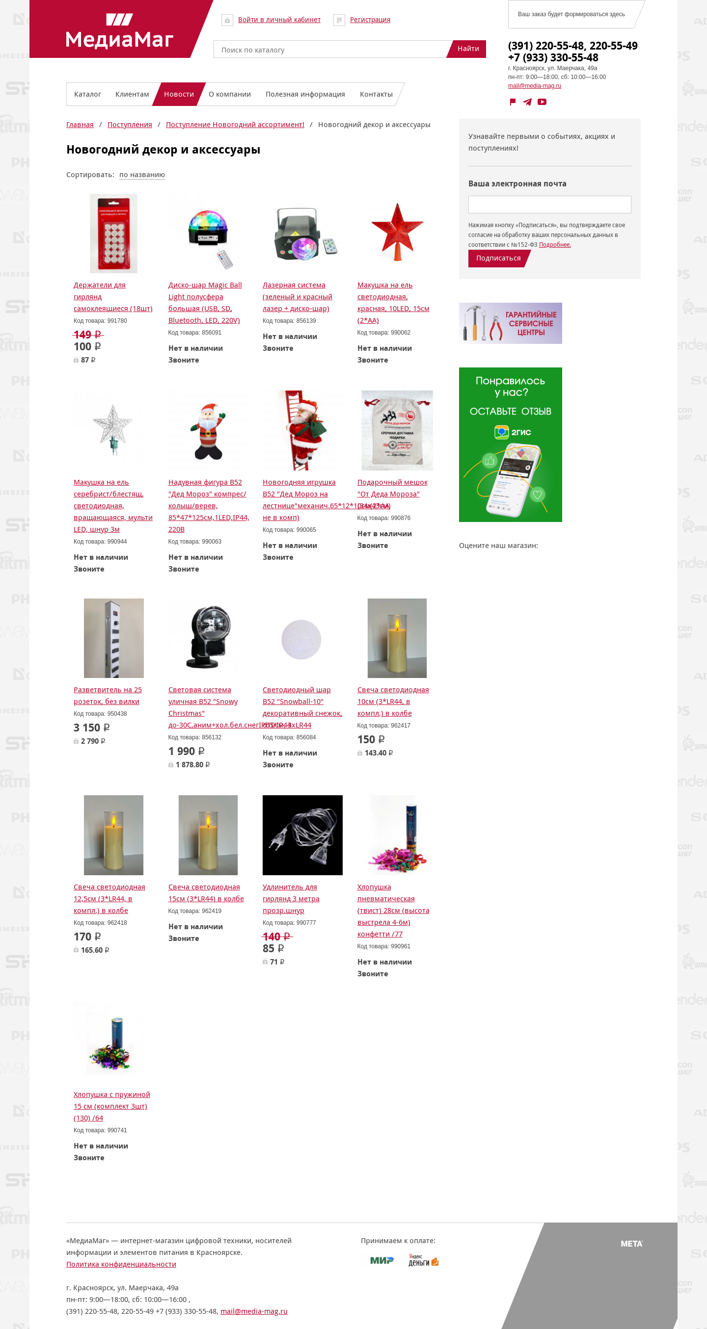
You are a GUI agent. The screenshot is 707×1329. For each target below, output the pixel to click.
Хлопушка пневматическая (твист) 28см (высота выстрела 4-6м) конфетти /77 (393, 910)
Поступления (130, 124)
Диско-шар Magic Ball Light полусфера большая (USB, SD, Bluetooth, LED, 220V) (205, 302)
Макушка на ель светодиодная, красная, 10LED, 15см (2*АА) (393, 302)
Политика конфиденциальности (121, 1264)
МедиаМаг (120, 31)
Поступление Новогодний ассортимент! (235, 124)
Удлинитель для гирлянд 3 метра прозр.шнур (291, 898)
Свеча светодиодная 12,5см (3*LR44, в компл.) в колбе (109, 898)
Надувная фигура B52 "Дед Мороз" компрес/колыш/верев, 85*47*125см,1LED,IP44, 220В (208, 505)
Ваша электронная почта (517, 184)
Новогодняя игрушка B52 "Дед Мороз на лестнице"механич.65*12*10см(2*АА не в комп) (326, 499)
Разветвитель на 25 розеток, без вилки (108, 695)
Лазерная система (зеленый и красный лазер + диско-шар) (297, 296)
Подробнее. (555, 244)
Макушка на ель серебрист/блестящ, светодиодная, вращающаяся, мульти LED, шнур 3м (113, 505)
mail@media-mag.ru (534, 85)
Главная (80, 124)
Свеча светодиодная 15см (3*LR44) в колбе (206, 892)
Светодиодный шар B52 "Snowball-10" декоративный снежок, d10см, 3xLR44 (302, 707)
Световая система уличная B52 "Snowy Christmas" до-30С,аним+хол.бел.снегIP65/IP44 (229, 707)
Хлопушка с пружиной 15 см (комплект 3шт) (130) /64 (112, 1106)
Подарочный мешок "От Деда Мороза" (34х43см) (392, 493)
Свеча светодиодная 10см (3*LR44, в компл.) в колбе (393, 701)
